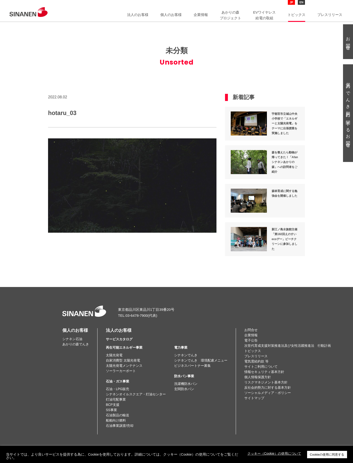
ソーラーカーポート (121, 370)
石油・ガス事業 (117, 381)
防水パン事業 (184, 376)
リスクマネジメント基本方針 (266, 382)
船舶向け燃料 (116, 420)
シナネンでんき (185, 355)
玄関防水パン (184, 389)
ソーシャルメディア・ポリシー (267, 392)
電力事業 (180, 347)
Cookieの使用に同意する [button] (327, 454)
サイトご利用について (261, 366)
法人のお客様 (119, 334)
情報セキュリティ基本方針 (264, 371)
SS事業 (111, 410)
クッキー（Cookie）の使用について (274, 453)
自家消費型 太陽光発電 (123, 360)
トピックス (252, 350)
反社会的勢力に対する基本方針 (267, 387)
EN (301, 2)
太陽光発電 (114, 355)
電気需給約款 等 (256, 361)
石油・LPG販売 (117, 389)
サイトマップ (254, 398)
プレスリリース (256, 356)
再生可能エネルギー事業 (124, 347)
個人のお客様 (75, 330)
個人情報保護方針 (257, 377)
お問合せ (251, 330)
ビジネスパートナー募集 (192, 365)
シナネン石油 (72, 339)
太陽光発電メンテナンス (124, 365)
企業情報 (251, 335)
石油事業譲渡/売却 (119, 425)
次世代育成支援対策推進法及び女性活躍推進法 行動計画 (287, 345)
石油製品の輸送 (117, 415)
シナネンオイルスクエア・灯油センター (136, 394)
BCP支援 (112, 404)
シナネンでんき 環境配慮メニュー (200, 360)
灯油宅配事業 (116, 399)
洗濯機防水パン (185, 383)
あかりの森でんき (75, 344)
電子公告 (251, 340)
